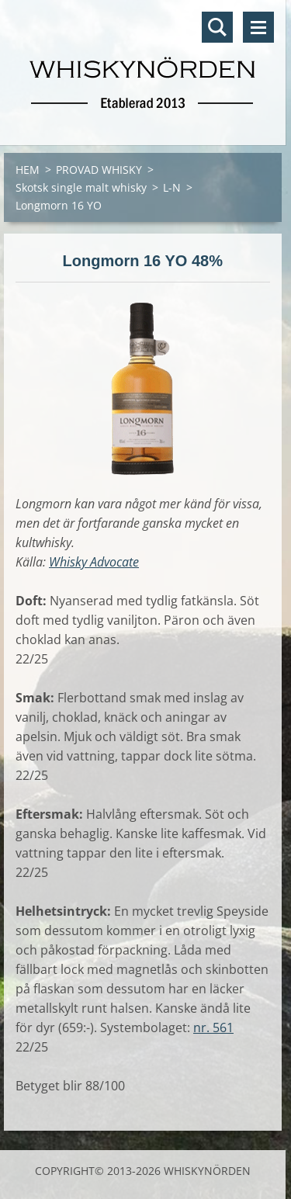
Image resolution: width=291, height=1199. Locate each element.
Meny (258, 27)
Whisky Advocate (94, 561)
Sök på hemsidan (217, 27)
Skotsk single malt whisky (81, 187)
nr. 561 (213, 1027)
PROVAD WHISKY (99, 169)
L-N (172, 187)
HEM (28, 169)
